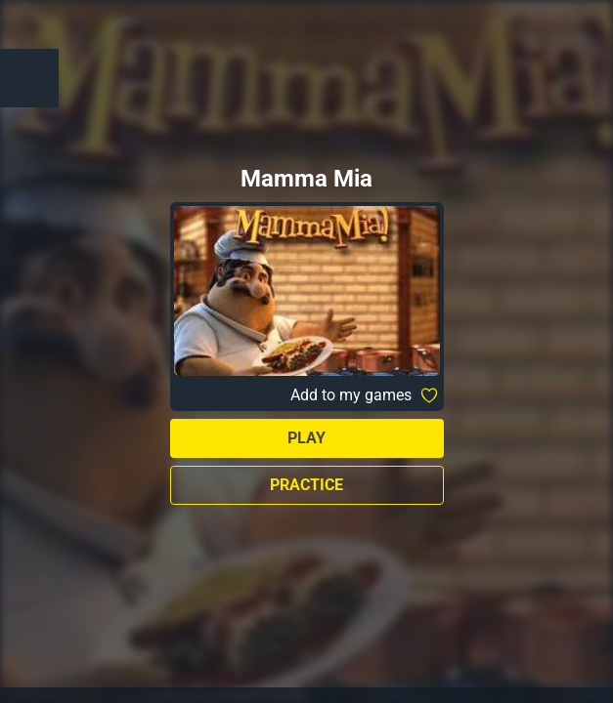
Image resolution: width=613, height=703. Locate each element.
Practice (306, 485)
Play (306, 438)
